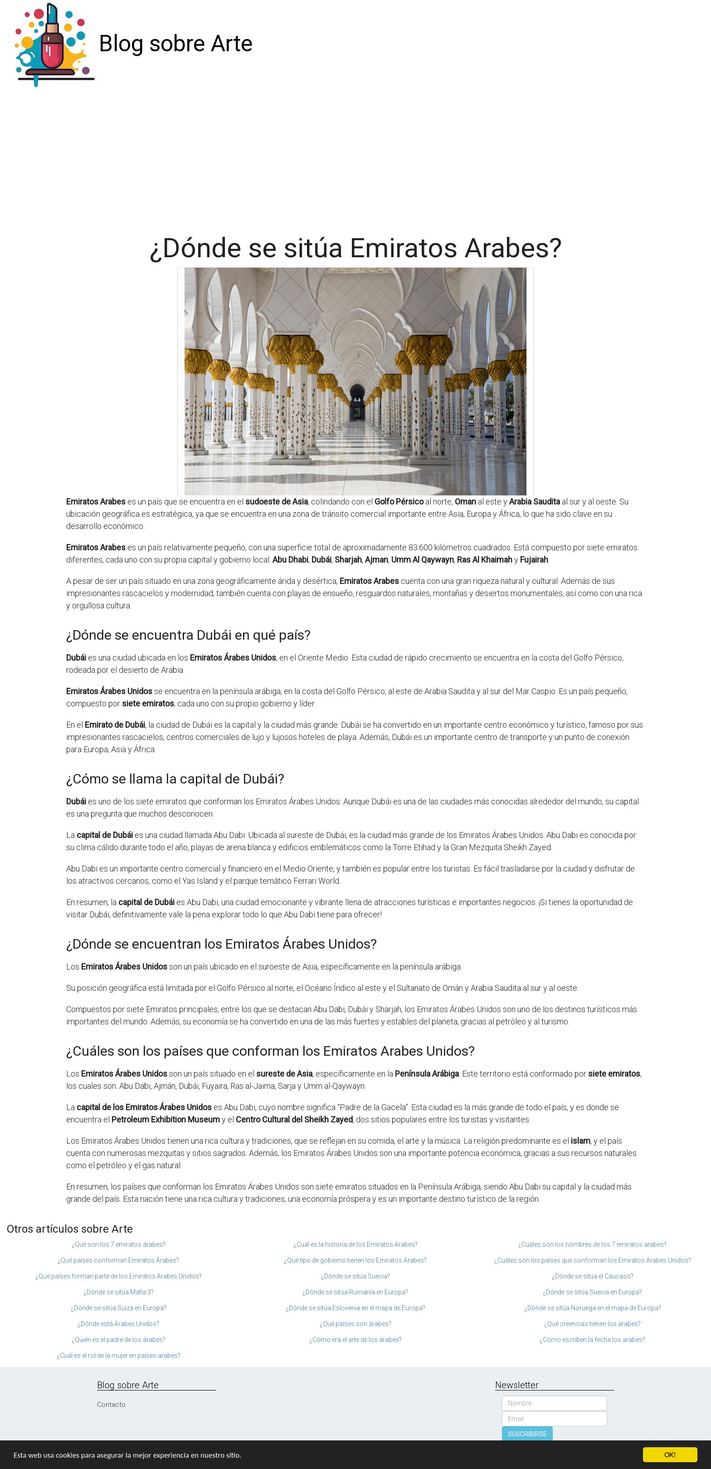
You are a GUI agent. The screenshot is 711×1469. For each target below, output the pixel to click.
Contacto (111, 1404)
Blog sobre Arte (176, 43)
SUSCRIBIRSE (527, 1434)
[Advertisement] (355, 156)
